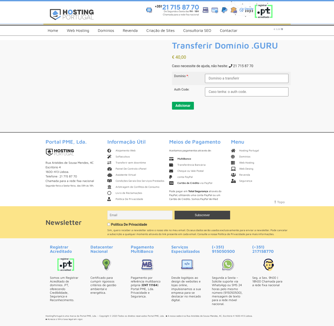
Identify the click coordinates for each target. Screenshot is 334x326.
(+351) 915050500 (223, 248)
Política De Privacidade (129, 224)
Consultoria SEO (197, 30)
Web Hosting (78, 30)
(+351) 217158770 (263, 248)
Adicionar (182, 106)
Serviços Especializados (185, 248)
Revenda (130, 30)
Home (53, 30)
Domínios (106, 30)
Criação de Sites (160, 30)
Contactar (228, 30)
